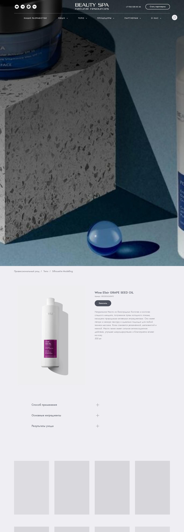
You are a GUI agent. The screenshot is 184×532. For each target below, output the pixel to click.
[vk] (35, 7)
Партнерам (132, 18)
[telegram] (23, 7)
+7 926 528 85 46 (133, 7)
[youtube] (17, 7)
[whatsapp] (29, 7)
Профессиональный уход (27, 271)
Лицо (62, 18)
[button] (157, 6)
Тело (81, 18)
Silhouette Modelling (62, 271)
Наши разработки (35, 18)
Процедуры (104, 18)
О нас (155, 18)
